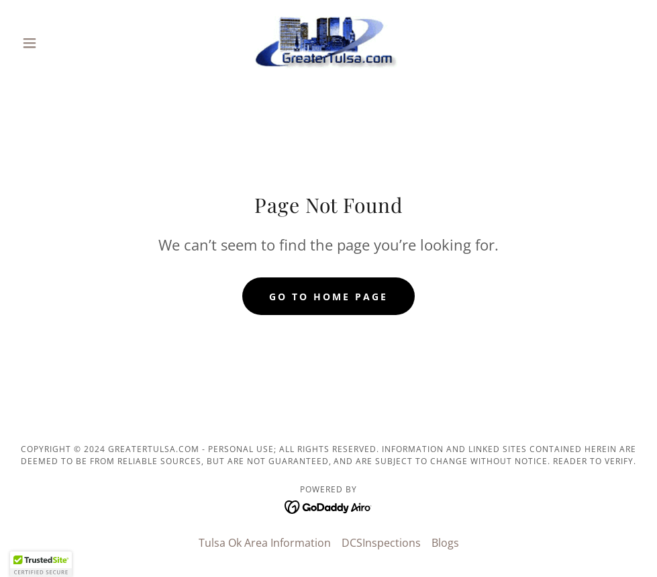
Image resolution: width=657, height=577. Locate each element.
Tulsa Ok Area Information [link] (265, 542)
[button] (63, 43)
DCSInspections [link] (381, 542)
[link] (329, 43)
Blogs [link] (445, 542)
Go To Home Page (328, 296)
